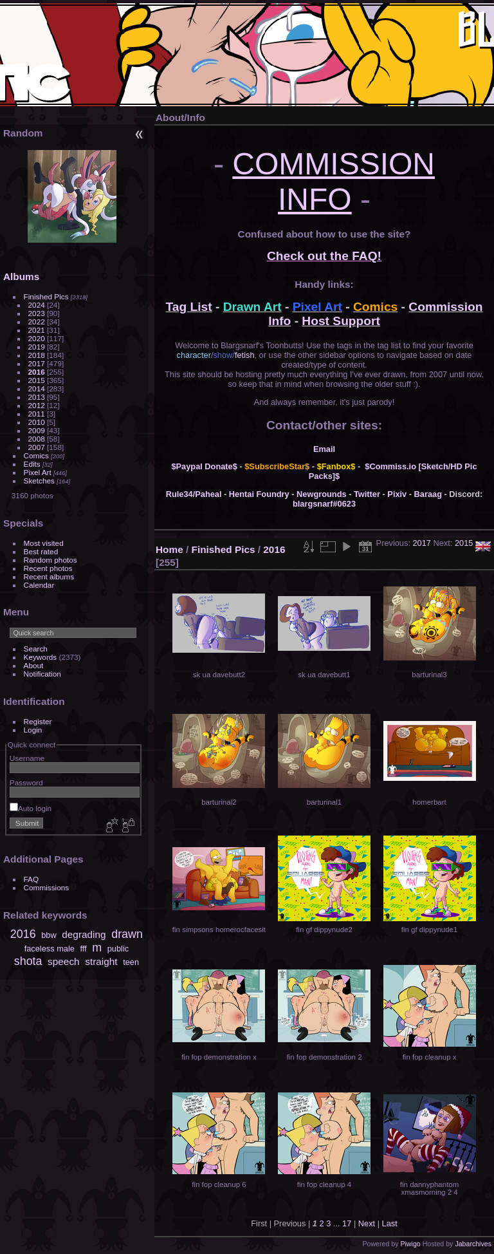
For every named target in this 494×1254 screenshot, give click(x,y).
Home (169, 549)
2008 (36, 439)
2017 (36, 363)
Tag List (189, 307)
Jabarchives (473, 1244)
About (34, 665)
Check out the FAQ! (324, 256)
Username (27, 758)
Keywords (40, 657)
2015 (36, 380)
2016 (36, 372)
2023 (36, 313)
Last (390, 1223)
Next (366, 1223)
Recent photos (48, 568)
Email (324, 449)
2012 (36, 405)
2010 (36, 422)
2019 (36, 346)
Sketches (39, 480)
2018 (36, 355)
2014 (36, 388)
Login (33, 729)
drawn (127, 934)
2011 (36, 413)
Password (26, 782)
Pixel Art (37, 472)
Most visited (44, 543)
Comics (36, 455)
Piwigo (410, 1244)
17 (346, 1223)
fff (83, 948)
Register (38, 721)
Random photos (50, 560)
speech (64, 961)
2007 (36, 447)
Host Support (341, 321)
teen (131, 962)
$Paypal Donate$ (204, 466)
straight (101, 961)
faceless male (49, 948)
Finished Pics (46, 296)
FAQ (31, 879)
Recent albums (49, 576)
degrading (83, 934)
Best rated (41, 551)
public (118, 948)
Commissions (46, 887)
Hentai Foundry (259, 494)
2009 (36, 430)
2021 (36, 330)
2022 (36, 321)
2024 (36, 305)
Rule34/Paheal (194, 494)
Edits (32, 464)
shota (28, 961)
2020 (36, 338)
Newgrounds (322, 494)
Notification (42, 673)
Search (36, 648)
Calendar (39, 585)
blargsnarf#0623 (324, 504)
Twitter (367, 494)
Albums (21, 276)
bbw (48, 935)
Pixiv (397, 494)
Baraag (428, 494)
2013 (36, 397)
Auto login (30, 808)
